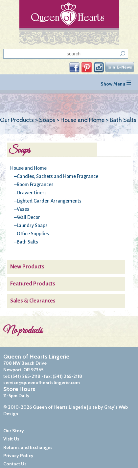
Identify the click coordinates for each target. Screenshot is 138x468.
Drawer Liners (32, 192)
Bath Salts (27, 241)
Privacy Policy (18, 455)
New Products (27, 267)
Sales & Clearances (33, 301)
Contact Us (15, 464)
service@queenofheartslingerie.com (41, 382)
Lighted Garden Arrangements (49, 201)
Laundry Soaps (32, 225)
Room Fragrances (35, 184)
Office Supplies (33, 233)
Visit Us (11, 439)
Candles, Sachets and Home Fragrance (57, 176)
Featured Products (32, 284)
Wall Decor (28, 217)
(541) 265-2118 (25, 376)
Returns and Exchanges (28, 447)
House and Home (28, 168)
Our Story (13, 431)
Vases (23, 209)
